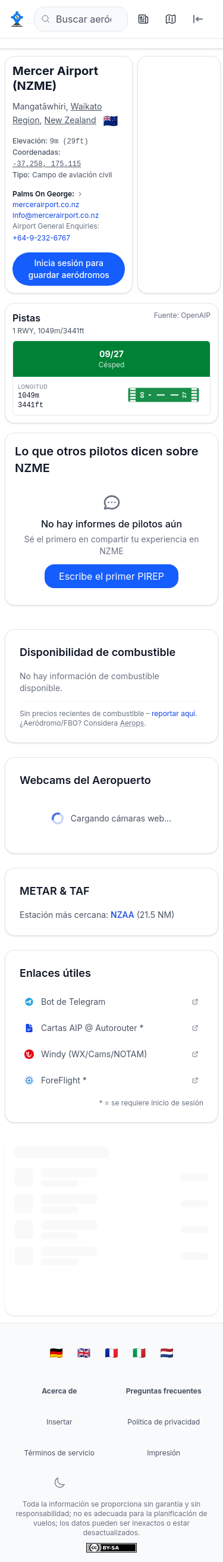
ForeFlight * (111, 1080)
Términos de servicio (59, 1452)
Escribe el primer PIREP (111, 576)
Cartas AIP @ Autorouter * (111, 1028)
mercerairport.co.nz (45, 204)
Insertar (59, 1421)
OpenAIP (196, 315)
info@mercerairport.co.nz (55, 215)
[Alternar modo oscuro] (59, 1483)
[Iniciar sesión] (200, 19)
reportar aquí (173, 713)
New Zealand (70, 120)
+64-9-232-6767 (41, 237)
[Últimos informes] (146, 19)
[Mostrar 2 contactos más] (48, 194)
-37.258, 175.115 (46, 164)
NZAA (122, 915)
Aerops (132, 722)
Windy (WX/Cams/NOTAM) (111, 1054)
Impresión (163, 1452)
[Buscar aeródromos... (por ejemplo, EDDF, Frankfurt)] (81, 19)
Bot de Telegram (111, 1001)
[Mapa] (173, 19)
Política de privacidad (163, 1421)
